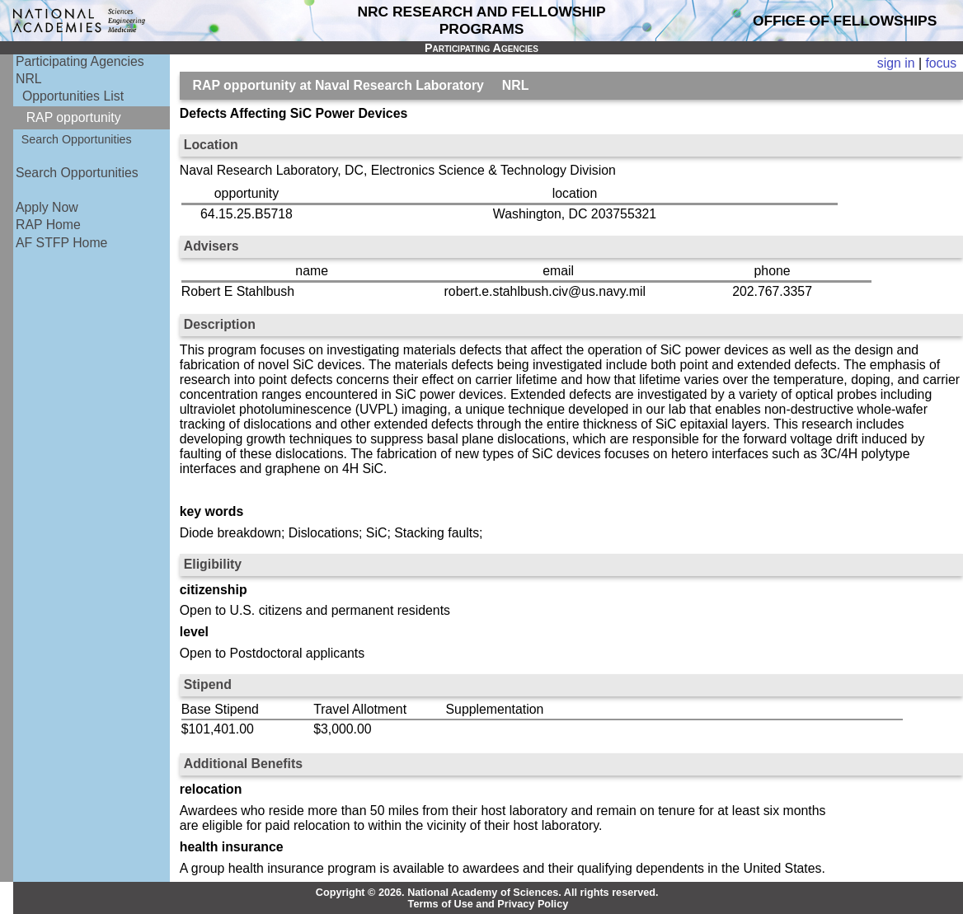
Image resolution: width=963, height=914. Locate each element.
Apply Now (47, 207)
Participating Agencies (80, 61)
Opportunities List (73, 96)
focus (940, 63)
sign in (896, 63)
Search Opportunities (76, 139)
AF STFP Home (61, 243)
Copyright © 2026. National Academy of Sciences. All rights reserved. (487, 892)
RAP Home (48, 225)
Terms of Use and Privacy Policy (488, 904)
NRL (29, 79)
